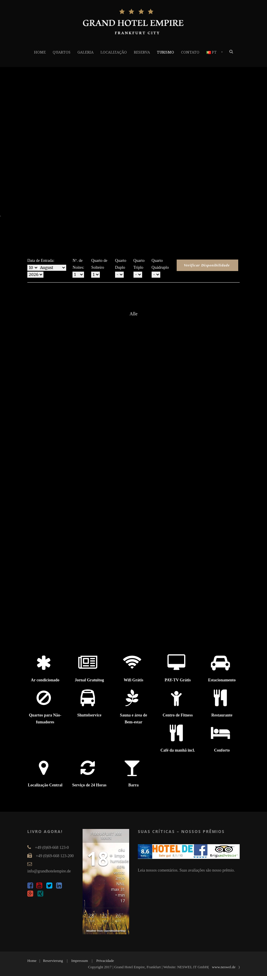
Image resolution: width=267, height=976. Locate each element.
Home (32, 960)
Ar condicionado (45, 680)
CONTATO (190, 52)
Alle (133, 313)
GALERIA (85, 52)
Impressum (79, 960)
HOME (40, 52)
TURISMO (165, 52)
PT (211, 52)
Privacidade (105, 960)
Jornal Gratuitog (89, 680)
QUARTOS (61, 52)
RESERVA (142, 52)
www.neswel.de (223, 967)
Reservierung (53, 960)
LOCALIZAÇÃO (113, 52)
